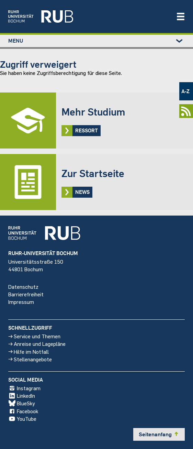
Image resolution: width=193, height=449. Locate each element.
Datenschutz (23, 286)
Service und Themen (34, 336)
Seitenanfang (159, 434)
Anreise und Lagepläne (37, 343)
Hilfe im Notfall (28, 351)
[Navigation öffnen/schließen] (180, 16)
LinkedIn (21, 395)
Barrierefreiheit (26, 294)
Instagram (24, 388)
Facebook (23, 411)
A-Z (185, 91)
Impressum (21, 301)
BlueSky (21, 403)
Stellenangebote (30, 359)
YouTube (22, 419)
